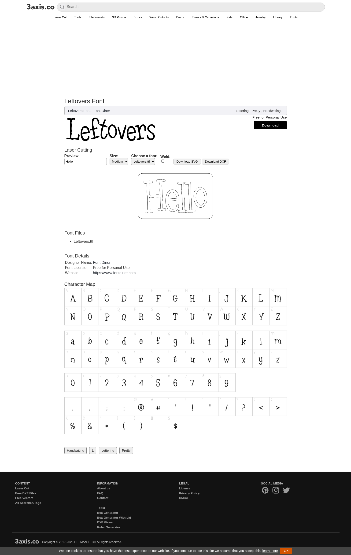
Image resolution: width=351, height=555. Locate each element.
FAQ (100, 493)
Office (244, 17)
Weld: (165, 157)
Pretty (256, 111)
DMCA (183, 498)
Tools (77, 17)
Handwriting (272, 111)
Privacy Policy (189, 493)
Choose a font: (144, 156)
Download (270, 125)
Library (278, 17)
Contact (102, 498)
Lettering (242, 111)
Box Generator (107, 512)
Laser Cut (60, 17)
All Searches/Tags (28, 503)
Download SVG (187, 161)
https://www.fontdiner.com (114, 273)
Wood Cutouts (159, 17)
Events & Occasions (205, 17)
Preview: (72, 156)
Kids (229, 17)
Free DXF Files (25, 493)
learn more (270, 551)
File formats (97, 17)
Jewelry (260, 17)
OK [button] (286, 551)
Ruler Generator (108, 527)
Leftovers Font (79, 111)
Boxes (137, 17)
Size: (114, 156)
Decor (180, 17)
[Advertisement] (175, 56)
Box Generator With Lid (114, 517)
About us (103, 488)
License (184, 488)
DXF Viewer (105, 522)
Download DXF (215, 161)
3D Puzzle (119, 17)
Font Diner (102, 111)
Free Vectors (24, 498)
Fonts (294, 17)
